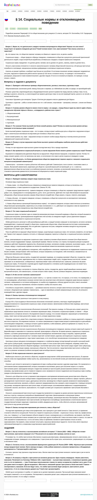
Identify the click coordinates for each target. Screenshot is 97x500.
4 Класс (33, 11)
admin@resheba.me (86, 494)
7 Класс (52, 11)
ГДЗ (7, 11)
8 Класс (58, 11)
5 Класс (39, 11)
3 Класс (26, 11)
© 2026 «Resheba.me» (11, 494)
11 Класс (77, 11)
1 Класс (14, 11)
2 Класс (20, 11)
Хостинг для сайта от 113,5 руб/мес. (54, 495)
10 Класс (71, 11)
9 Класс (65, 11)
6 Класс (45, 11)
